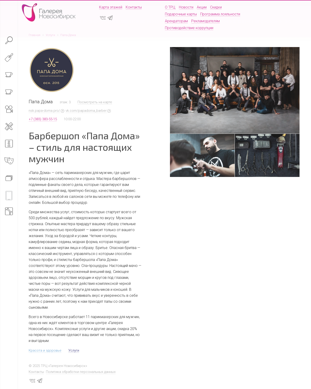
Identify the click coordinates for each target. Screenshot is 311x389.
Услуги (73, 350)
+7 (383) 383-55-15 (43, 119)
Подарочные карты (181, 14)
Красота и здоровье (45, 350)
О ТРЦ (170, 7)
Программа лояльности (220, 14)
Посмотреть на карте (95, 102)
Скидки (216, 7)
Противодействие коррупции (189, 28)
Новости (186, 7)
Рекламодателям (205, 21)
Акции (202, 7)
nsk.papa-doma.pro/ (44, 111)
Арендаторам (176, 21)
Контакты (134, 7)
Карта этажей (110, 7)
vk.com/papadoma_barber (86, 111)
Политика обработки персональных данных (81, 372)
